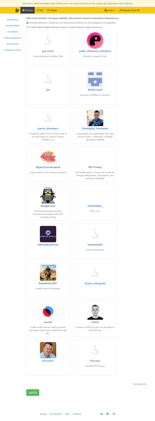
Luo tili (33, 392)
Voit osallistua (126, 3)
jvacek (48, 322)
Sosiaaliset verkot (12, 50)
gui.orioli (48, 50)
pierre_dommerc (48, 128)
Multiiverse (95, 89)
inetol (95, 322)
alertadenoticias (48, 244)
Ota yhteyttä (56, 414)
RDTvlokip (95, 167)
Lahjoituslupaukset (13, 38)
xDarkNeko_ (95, 205)
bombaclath (95, 244)
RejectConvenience (48, 167)
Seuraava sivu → (141, 384)
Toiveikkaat (12, 31)
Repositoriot (13, 44)
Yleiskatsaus (13, 19)
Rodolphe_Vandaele (95, 128)
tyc (48, 89)
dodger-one (48, 205)
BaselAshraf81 (48, 283)
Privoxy (95, 360)
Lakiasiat (77, 414)
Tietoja (43, 414)
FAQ (67, 414)
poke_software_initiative (95, 50)
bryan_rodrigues (95, 283)
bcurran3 (48, 360)
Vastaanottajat (12, 25)
